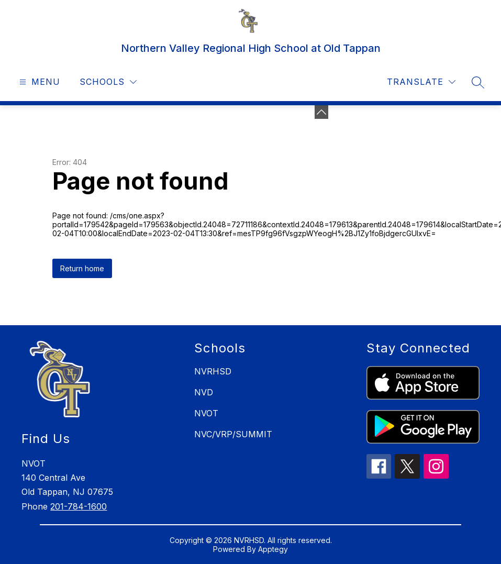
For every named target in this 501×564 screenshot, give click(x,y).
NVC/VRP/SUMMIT (233, 434)
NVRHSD (212, 371)
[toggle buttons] (321, 112)
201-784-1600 (78, 506)
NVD (203, 392)
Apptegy (273, 549)
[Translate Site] (421, 82)
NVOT (206, 413)
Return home (82, 268)
